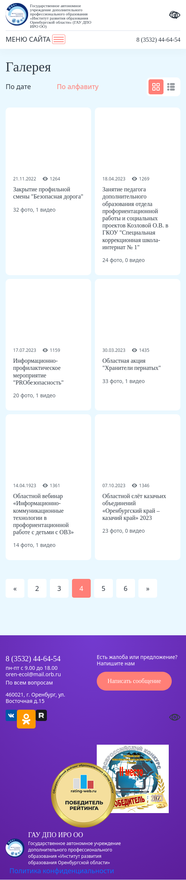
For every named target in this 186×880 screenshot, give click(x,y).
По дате (18, 86)
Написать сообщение (134, 681)
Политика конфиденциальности (61, 870)
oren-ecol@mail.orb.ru (33, 674)
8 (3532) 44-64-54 (158, 39)
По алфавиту (77, 86)
